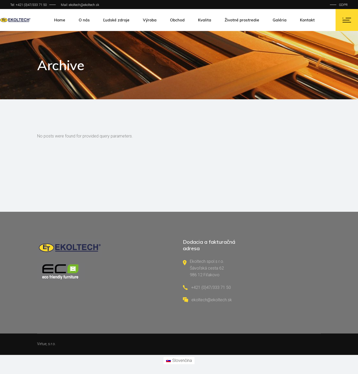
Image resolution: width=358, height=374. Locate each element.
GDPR (343, 5)
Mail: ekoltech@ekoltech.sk (80, 5)
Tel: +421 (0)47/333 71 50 (28, 5)
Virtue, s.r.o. (46, 344)
